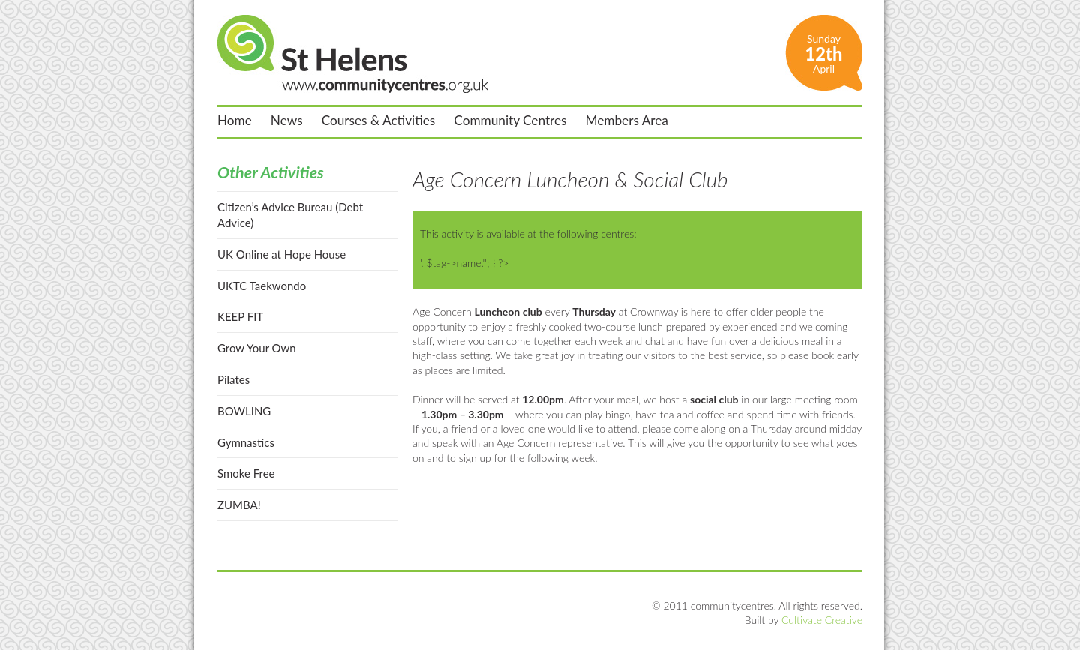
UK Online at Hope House (282, 254)
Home (235, 121)
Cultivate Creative (822, 619)
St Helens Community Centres (353, 54)
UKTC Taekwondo (262, 285)
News (287, 121)
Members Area (627, 121)
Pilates (234, 379)
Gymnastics (246, 442)
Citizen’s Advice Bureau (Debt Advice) (290, 214)
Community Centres (510, 121)
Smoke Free (246, 473)
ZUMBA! (239, 504)
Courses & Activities (379, 121)
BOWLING (244, 411)
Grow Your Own (257, 348)
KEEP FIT (240, 316)
